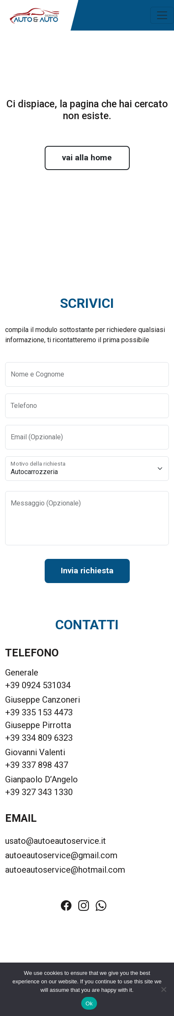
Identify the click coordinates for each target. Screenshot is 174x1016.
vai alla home (87, 157)
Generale (21, 672)
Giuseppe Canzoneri (42, 700)
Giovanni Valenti (35, 752)
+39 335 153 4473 (39, 712)
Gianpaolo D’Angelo (41, 779)
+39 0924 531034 (38, 685)
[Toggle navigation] (162, 15)
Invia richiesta (87, 570)
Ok (89, 1003)
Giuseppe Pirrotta (38, 725)
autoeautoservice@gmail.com (61, 855)
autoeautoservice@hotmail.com (65, 870)
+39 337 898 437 (36, 765)
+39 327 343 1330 (39, 792)
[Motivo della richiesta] (87, 468)
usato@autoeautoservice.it (55, 841)
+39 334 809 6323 (39, 738)
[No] (163, 989)
